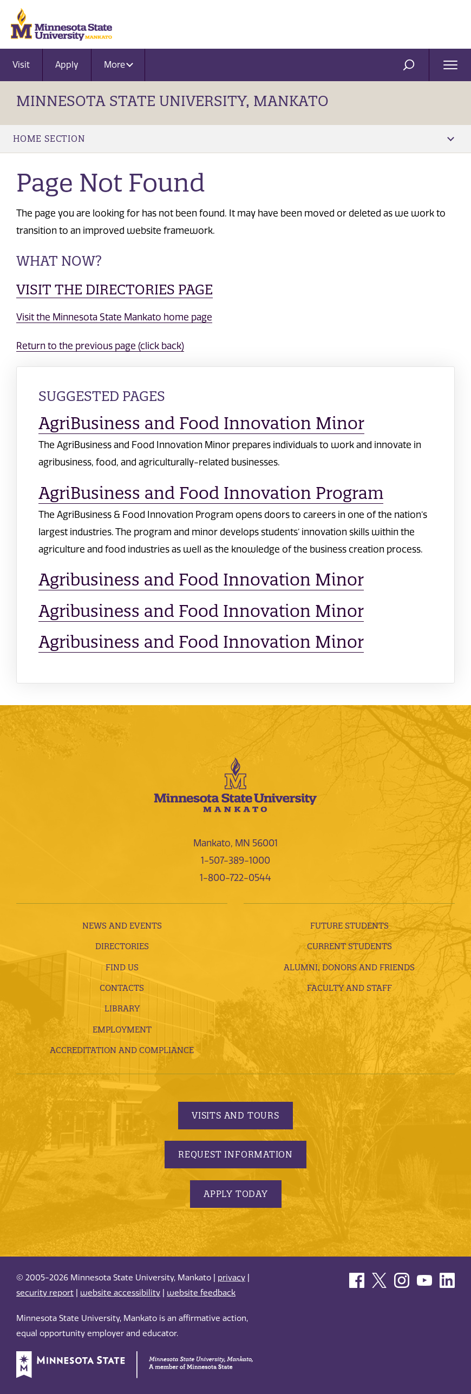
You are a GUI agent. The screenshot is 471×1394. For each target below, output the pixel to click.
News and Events (122, 925)
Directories (122, 946)
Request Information (235, 1154)
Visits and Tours (235, 1115)
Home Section (233, 138)
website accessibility (120, 1293)
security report (45, 1293)
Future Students (349, 925)
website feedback (201, 1293)
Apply (66, 65)
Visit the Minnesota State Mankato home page (114, 317)
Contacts (122, 988)
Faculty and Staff (349, 988)
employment (122, 1029)
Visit (21, 65)
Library (122, 1008)
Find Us (122, 967)
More (118, 65)
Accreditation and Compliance (122, 1050)
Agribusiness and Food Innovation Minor (201, 579)
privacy (231, 1278)
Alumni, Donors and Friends (349, 967)
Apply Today (236, 1193)
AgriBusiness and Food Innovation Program (210, 493)
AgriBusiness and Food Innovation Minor (201, 423)
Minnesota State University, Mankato (172, 101)
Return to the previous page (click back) (100, 345)
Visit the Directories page (114, 289)
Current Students (349, 946)
